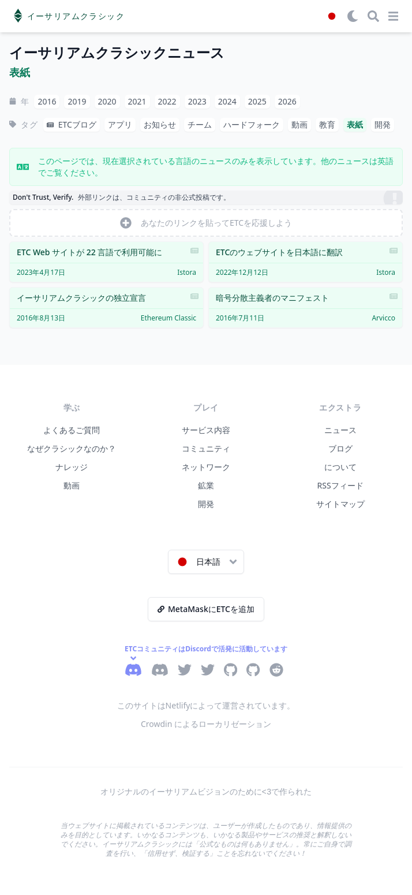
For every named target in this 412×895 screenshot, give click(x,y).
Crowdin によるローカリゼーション (206, 723)
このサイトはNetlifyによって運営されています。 (206, 705)
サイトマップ (340, 503)
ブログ (340, 448)
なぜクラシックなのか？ (71, 448)
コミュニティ (206, 448)
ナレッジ (71, 466)
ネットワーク (206, 466)
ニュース (340, 429)
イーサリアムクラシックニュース (116, 52)
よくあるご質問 (71, 429)
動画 (71, 485)
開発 (206, 503)
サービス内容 (206, 429)
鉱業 (206, 485)
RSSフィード (340, 485)
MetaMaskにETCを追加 (206, 608)
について (340, 466)
